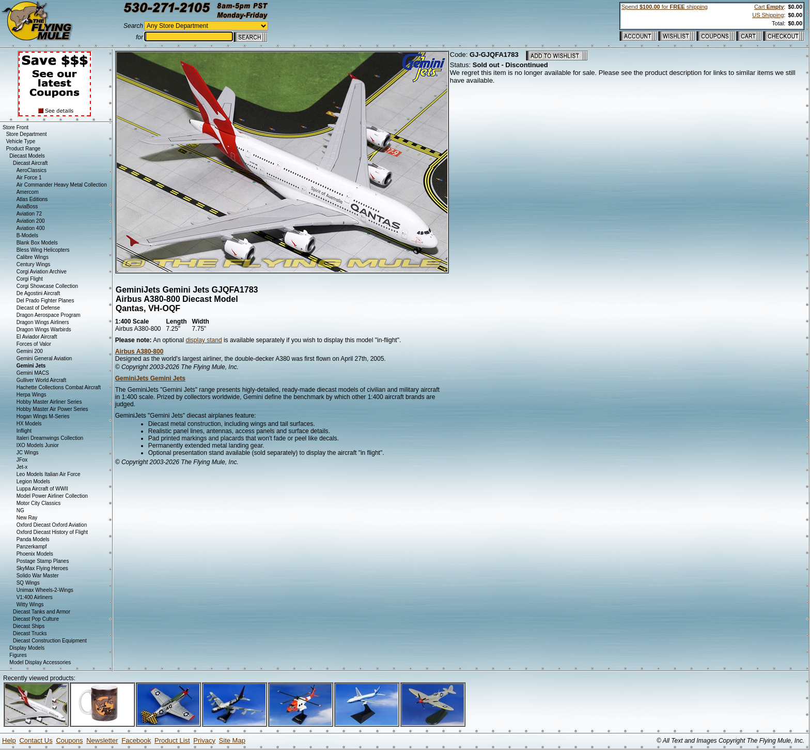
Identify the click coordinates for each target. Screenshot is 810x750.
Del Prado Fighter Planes (45, 300)
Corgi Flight (30, 279)
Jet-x (22, 467)
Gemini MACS (33, 373)
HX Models (29, 423)
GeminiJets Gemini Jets (150, 378)
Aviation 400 (31, 228)
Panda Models (33, 539)
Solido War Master (38, 575)
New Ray (27, 518)
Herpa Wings (31, 394)
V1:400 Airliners (35, 597)
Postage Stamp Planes (43, 561)
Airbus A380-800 (139, 351)
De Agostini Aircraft (38, 293)
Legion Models (33, 481)
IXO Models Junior (38, 445)
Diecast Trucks (30, 633)
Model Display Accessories (40, 662)
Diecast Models (26, 156)
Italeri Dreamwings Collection (50, 438)
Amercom (28, 192)
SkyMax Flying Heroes (42, 568)
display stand (204, 340)
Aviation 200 (31, 221)
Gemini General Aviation (44, 358)
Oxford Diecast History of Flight (52, 532)
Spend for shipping (664, 7)
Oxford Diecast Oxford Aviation (52, 525)
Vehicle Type (21, 141)
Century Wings (34, 264)
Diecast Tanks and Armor (41, 612)
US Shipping (768, 15)
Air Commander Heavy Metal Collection (62, 185)
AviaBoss (27, 206)
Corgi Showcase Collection (48, 286)
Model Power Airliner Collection (52, 496)
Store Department (26, 134)
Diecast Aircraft (30, 163)
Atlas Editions (32, 199)
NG (20, 510)
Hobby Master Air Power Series (52, 409)
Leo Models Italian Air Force (49, 474)
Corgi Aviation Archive (42, 271)
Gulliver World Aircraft (42, 380)
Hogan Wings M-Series (43, 416)
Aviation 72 (29, 214)
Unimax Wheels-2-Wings (45, 590)
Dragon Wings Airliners (43, 322)
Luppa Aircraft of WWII (42, 489)
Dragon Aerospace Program (49, 315)
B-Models (27, 235)
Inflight (24, 431)
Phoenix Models (35, 554)
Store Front (15, 127)
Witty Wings (30, 604)
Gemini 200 (30, 351)
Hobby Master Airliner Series (49, 402)
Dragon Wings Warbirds (44, 329)
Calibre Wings (33, 257)
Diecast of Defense (38, 308)
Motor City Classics (39, 503)
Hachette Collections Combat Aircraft (59, 387)
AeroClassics (31, 170)
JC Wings (28, 452)
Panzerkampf (32, 546)
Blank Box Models (37, 243)
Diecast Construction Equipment (50, 641)
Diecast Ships (28, 626)
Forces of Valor (34, 344)
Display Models (26, 648)
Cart (769, 7)
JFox (22, 460)
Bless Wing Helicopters (43, 250)
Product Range (23, 148)
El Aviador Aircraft (37, 337)
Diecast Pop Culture (36, 619)
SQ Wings (28, 583)
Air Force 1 (29, 177)
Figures (17, 655)
